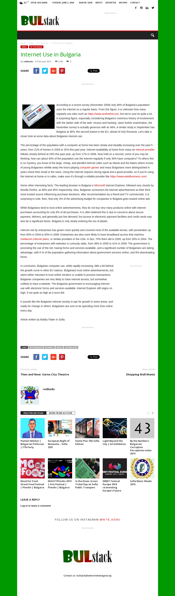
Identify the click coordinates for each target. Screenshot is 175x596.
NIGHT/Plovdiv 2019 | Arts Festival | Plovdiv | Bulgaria (59, 484)
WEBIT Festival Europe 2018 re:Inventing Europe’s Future (112, 485)
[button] (152, 35)
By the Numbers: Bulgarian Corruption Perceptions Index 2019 (141, 447)
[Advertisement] (110, 20)
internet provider (145, 149)
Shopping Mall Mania (140, 374)
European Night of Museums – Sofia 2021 (59, 444)
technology (71, 347)
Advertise (110, 2)
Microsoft (99, 185)
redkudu (28, 61)
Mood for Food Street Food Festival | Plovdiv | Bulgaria (32, 484)
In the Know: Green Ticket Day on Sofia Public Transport (86, 484)
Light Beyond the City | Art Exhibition (114, 442)
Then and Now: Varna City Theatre (45, 374)
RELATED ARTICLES (33, 413)
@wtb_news (110, 519)
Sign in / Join (85, 2)
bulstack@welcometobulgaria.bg (94, 575)
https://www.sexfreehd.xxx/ (103, 113)
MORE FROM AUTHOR (60, 413)
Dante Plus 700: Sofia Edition (87, 442)
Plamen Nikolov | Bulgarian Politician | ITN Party (32, 444)
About (99, 2)
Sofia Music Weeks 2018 (141, 482)
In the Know (36, 47)
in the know (36, 347)
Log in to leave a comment (36, 505)
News (24, 47)
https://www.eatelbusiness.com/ (128, 176)
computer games (89, 167)
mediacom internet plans (35, 239)
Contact (135, 2)
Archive (123, 2)
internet (49, 347)
